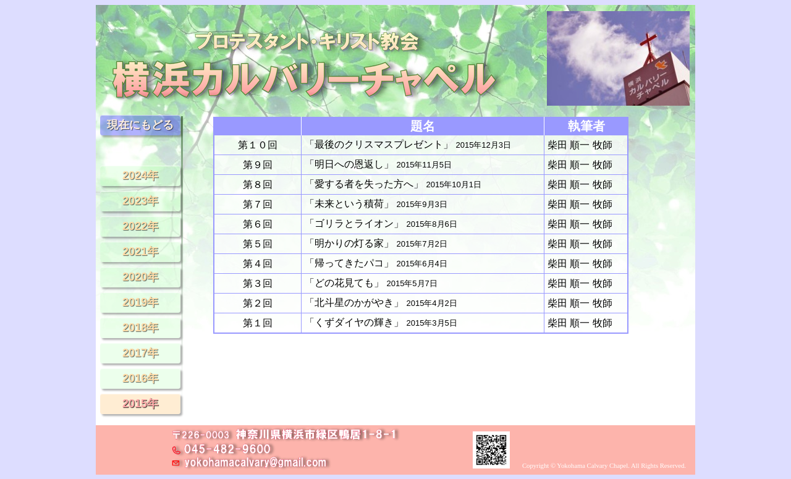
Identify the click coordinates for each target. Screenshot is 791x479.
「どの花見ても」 (371, 283)
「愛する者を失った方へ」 (393, 184)
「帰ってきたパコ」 (376, 263)
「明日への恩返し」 (378, 164)
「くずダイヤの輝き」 (381, 322)
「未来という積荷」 (376, 203)
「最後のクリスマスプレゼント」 (408, 144)
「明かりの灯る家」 (376, 243)
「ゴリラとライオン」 (381, 223)
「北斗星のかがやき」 (381, 302)
